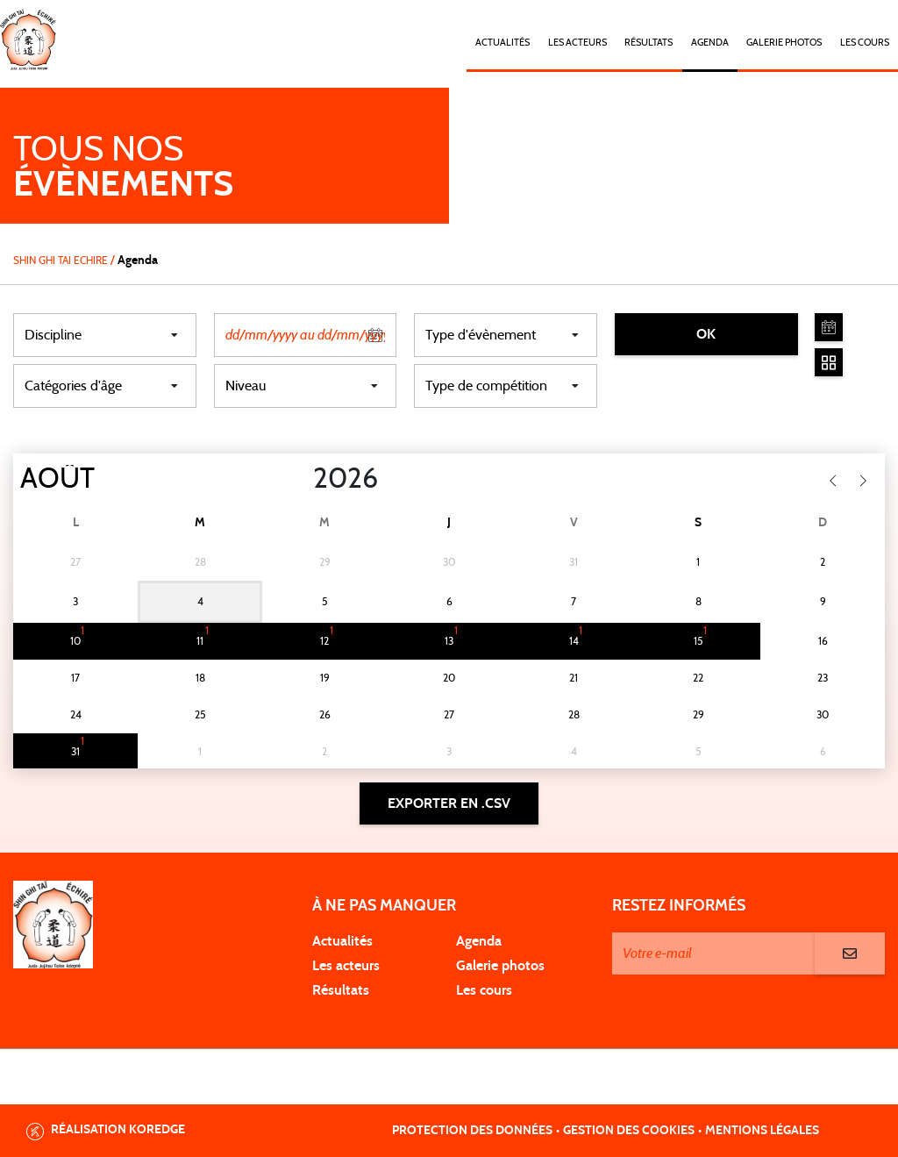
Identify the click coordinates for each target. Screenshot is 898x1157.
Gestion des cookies (629, 1131)
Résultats (648, 42)
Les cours (864, 42)
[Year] (299, 479)
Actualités (502, 42)
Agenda (710, 42)
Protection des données (472, 1131)
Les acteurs (577, 42)
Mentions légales (762, 1131)
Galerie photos (784, 42)
